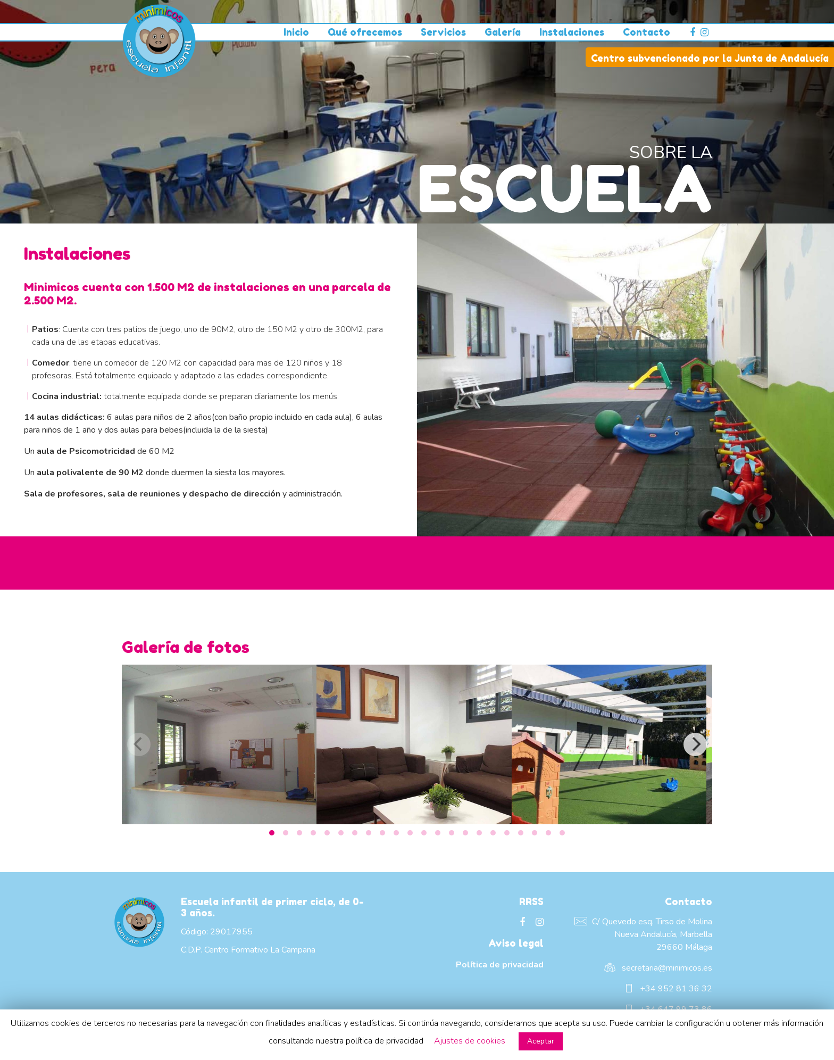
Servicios (443, 32)
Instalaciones (571, 32)
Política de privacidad (500, 965)
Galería (503, 32)
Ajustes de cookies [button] (469, 1041)
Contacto (646, 32)
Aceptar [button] (540, 1041)
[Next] (695, 744)
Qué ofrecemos (365, 32)
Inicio (296, 32)
